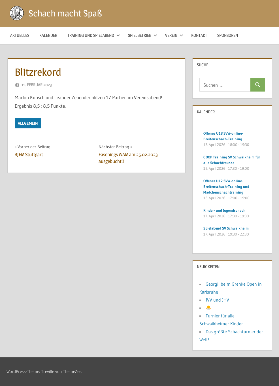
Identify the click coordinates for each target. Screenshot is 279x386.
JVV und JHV (217, 300)
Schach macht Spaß (65, 13)
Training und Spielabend (93, 35)
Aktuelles (19, 35)
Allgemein (28, 123)
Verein (174, 35)
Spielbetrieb (142, 35)
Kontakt (199, 35)
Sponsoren (227, 35)
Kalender (48, 35)
